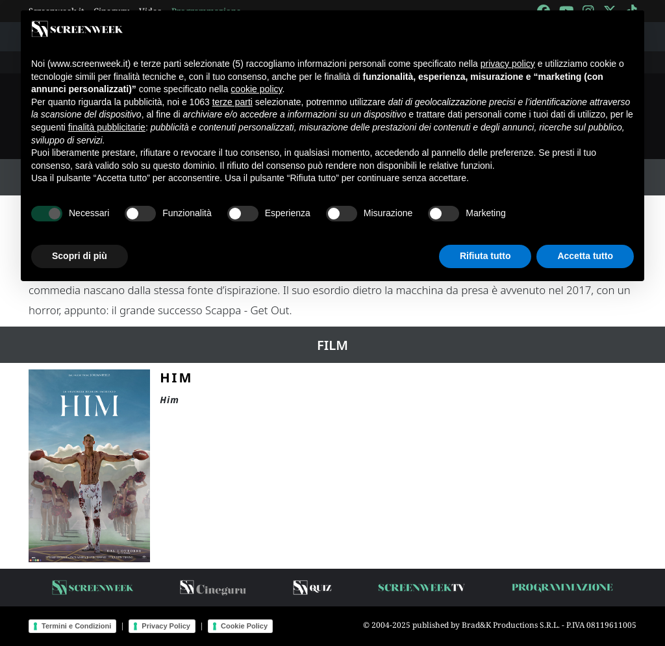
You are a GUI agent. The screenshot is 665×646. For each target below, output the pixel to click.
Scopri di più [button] (79, 256)
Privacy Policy (166, 626)
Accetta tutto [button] (585, 256)
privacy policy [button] (508, 63)
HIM (176, 377)
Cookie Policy (244, 626)
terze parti (232, 102)
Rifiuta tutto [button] (485, 256)
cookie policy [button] (256, 89)
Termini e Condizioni (76, 626)
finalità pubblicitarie (106, 127)
